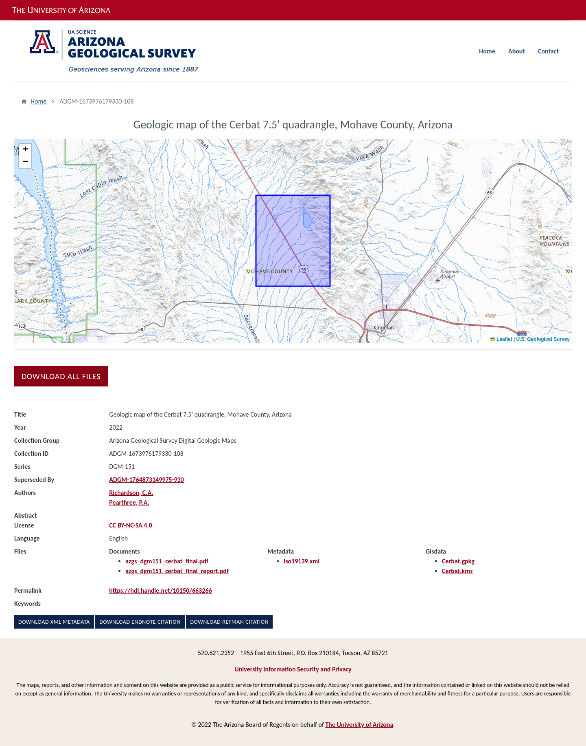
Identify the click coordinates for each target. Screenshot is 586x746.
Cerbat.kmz (457, 571)
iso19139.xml (301, 561)
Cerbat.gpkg (458, 561)
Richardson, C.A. (131, 493)
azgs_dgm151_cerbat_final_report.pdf (177, 571)
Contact (548, 51)
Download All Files (61, 376)
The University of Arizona (359, 724)
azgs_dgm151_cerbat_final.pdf (166, 561)
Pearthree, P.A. (129, 502)
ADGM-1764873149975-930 (146, 479)
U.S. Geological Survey (543, 339)
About (516, 51)
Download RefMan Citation (229, 621)
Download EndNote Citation (139, 621)
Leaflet (501, 339)
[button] (25, 150)
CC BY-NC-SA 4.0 (130, 525)
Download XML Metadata (54, 621)
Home (487, 51)
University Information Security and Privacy (292, 669)
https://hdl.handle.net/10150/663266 (160, 590)
